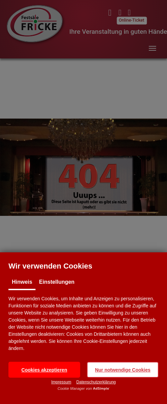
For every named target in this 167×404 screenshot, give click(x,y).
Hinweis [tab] (22, 282)
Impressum (61, 382)
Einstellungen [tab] (56, 282)
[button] (44, 370)
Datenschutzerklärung (96, 382)
